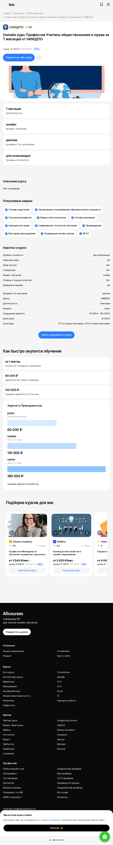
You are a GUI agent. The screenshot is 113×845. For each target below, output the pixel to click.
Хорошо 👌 (56, 827)
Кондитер (62, 797)
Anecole (61, 748)
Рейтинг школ (10, 720)
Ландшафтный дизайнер (70, 787)
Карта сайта (63, 655)
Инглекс (61, 744)
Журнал (7, 655)
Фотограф (62, 792)
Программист (10, 773)
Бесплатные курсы (13, 677)
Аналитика (8, 700)
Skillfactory (8, 744)
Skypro (6, 739)
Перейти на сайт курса (19, 57)
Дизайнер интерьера (68, 783)
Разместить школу (17, 632)
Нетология (8, 734)
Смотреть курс (27, 570)
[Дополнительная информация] (11, 533)
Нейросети (9, 705)
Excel (60, 691)
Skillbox (7, 730)
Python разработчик (13, 768)
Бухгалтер (8, 783)
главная (7, 13)
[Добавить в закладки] (43, 533)
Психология (63, 672)
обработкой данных (51, 820)
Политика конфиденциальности (19, 809)
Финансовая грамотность (16, 695)
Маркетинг (9, 681)
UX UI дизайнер (65, 778)
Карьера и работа (66, 700)
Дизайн (61, 677)
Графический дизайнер (69, 768)
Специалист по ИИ (13, 792)
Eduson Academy (66, 730)
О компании (63, 651)
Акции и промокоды (13, 651)
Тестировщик (10, 778)
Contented (8, 753)
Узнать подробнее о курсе (56, 334)
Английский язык (11, 691)
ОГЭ (59, 681)
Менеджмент (10, 686)
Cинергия (62, 734)
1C (58, 695)
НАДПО (61, 725)
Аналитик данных (12, 787)
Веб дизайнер (64, 773)
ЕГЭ (59, 686)
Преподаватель (35, 13)
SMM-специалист (12, 797)
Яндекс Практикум (13, 725)
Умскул (61, 739)
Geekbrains (8, 748)
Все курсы (18, 13)
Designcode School (67, 720)
